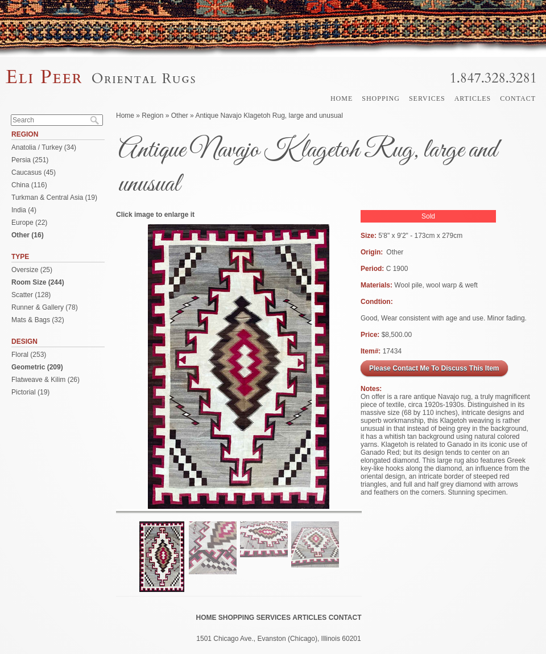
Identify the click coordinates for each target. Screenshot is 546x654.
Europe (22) (29, 223)
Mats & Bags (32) (37, 320)
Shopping (381, 98)
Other (179, 116)
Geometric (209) (37, 367)
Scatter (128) (31, 295)
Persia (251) (29, 160)
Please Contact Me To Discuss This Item (434, 368)
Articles (472, 98)
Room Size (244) (37, 282)
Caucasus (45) (33, 172)
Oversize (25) (31, 270)
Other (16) (27, 235)
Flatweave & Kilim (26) (45, 380)
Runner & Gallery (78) (44, 307)
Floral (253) (28, 355)
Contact (518, 98)
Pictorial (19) (30, 392)
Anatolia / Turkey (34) (43, 147)
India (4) (23, 210)
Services (427, 98)
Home (341, 98)
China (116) (29, 185)
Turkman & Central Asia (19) (54, 197)
